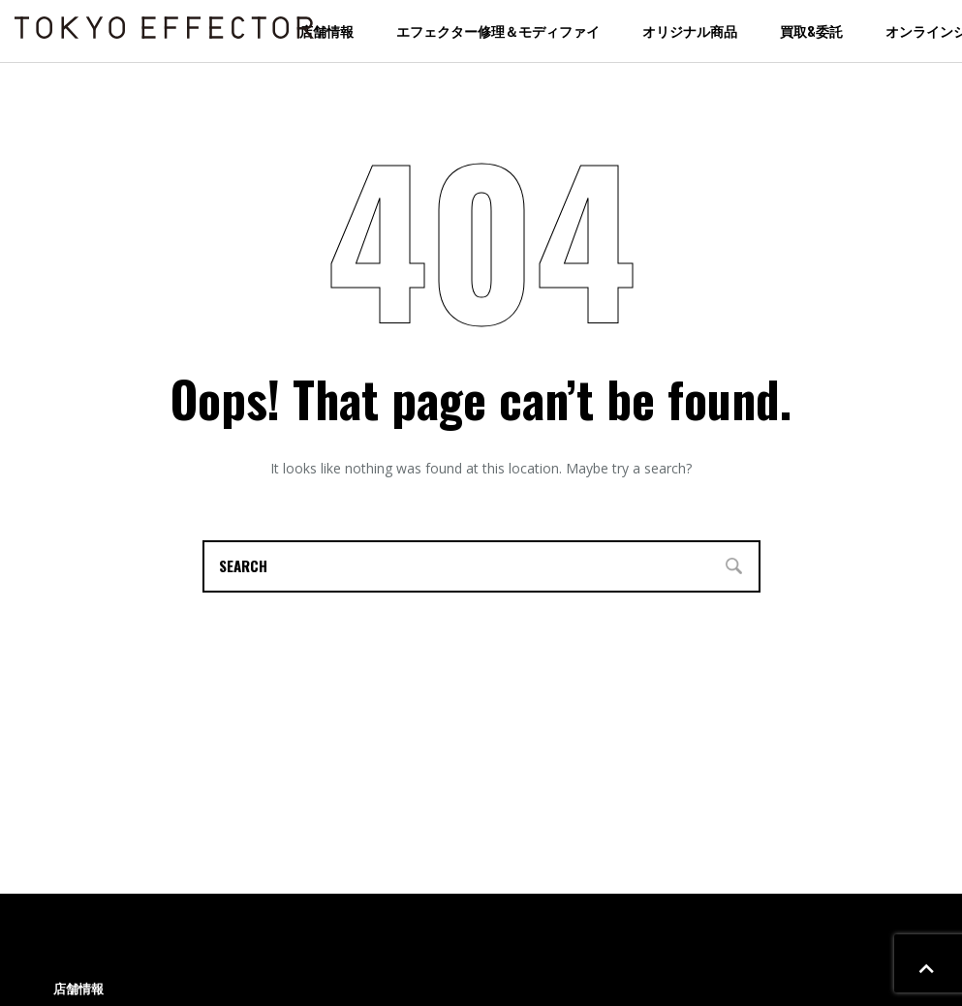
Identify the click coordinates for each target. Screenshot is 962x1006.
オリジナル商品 (689, 30)
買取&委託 (811, 30)
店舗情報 (326, 30)
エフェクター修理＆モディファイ (498, 30)
